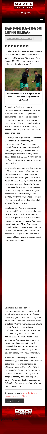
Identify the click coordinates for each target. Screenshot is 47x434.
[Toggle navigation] (41, 20)
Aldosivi (26, 393)
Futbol (19, 401)
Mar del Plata (21, 396)
